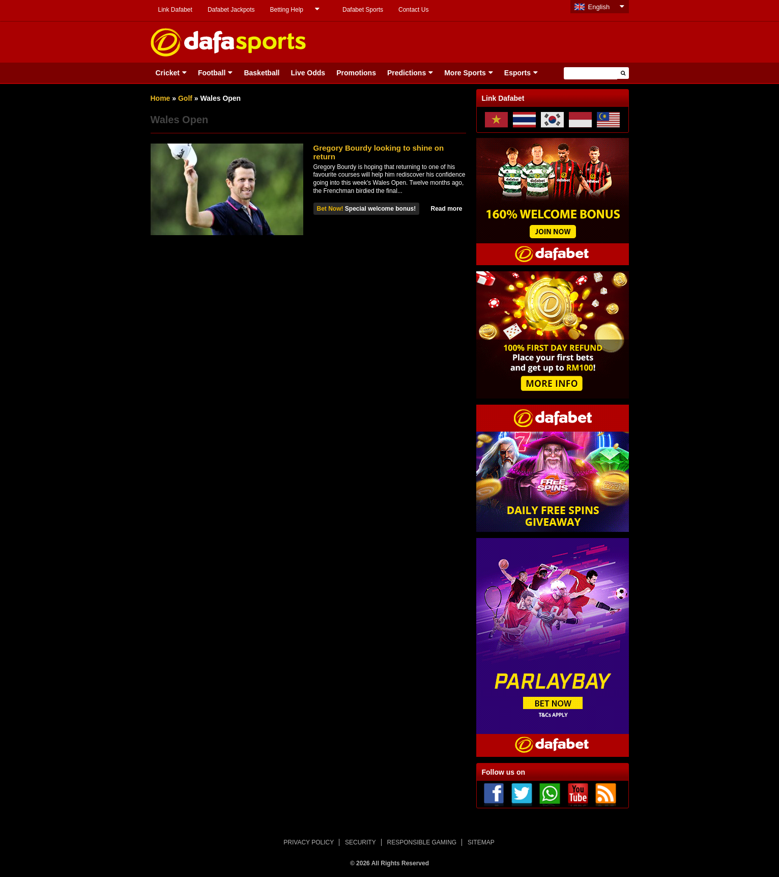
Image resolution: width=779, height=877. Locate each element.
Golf (185, 98)
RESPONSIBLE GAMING (422, 842)
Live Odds (308, 73)
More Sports (465, 73)
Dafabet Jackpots (231, 9)
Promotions (356, 73)
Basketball (261, 73)
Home (160, 98)
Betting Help (286, 9)
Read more (446, 208)
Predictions (406, 73)
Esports (517, 73)
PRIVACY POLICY (308, 842)
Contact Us (413, 9)
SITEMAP (481, 842)
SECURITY (360, 842)
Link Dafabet (175, 9)
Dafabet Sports (362, 9)
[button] (623, 73)
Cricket (168, 73)
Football (211, 73)
